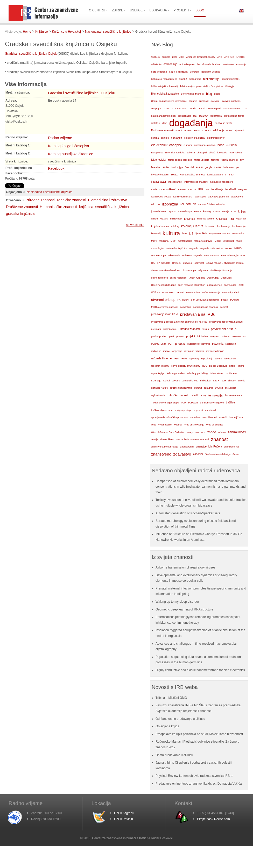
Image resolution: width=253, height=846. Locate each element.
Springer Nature (159, 388)
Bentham (194, 71)
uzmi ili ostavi (209, 417)
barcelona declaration (208, 64)
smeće (241, 380)
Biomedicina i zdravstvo (107, 200)
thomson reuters (233, 395)
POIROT (234, 299)
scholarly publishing (197, 373)
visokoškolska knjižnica (231, 417)
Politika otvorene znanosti (164, 307)
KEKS (216, 211)
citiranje (193, 101)
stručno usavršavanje (181, 388)
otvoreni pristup (163, 300)
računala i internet (161, 358)
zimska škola (166, 439)
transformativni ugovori (212, 402)
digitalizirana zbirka (234, 116)
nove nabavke (211, 255)
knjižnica (86, 207)
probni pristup (159, 336)
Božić (217, 94)
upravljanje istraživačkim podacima (169, 417)
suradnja (208, 388)
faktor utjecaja (201, 160)
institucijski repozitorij (221, 181)
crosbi (201, 108)
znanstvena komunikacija (164, 446)
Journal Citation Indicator (211, 204)
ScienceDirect (217, 373)
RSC (204, 366)
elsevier (188, 145)
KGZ (233, 211)
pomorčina (185, 307)
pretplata (156, 329)
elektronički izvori (216, 138)
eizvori (229, 130)
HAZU (217, 167)
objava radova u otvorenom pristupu (225, 263)
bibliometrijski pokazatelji (164, 86)
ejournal (239, 130)
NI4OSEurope (158, 255)
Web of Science (214, 424)
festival (215, 160)
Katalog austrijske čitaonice (70, 154)
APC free (229, 57)
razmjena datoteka (194, 351)
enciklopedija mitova (204, 145)
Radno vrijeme (60, 138)
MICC (218, 241)
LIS (191, 233)
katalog (207, 211)
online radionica (159, 277)
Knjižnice (41, 31)
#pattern (155, 57)
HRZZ (174, 174)
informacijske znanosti (196, 182)
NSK (243, 255)
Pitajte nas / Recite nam (213, 819)
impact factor (158, 181)
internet (182, 189)
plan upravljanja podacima (205, 299)
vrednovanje (165, 424)
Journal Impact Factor (189, 211)
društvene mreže (224, 123)
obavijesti (199, 263)
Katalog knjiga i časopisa (68, 146)
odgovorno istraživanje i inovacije (215, 270)
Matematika (238, 233)
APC (219, 57)
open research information (191, 285)
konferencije (238, 226)
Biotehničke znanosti (192, 93)
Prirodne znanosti (39, 200)
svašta (219, 387)
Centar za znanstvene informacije (169, 101)
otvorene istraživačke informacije (203, 292)
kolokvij (175, 226)
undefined (210, 410)
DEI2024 (203, 116)
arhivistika (156, 64)
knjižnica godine (205, 218)
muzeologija (157, 248)
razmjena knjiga (215, 351)
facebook (222, 152)
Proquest (215, 336)
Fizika (166, 167)
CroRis (192, 108)
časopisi (198, 454)
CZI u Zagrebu (124, 813)
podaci (224, 299)
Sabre (232, 366)
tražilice (230, 402)
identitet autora (215, 174)
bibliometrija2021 (231, 79)
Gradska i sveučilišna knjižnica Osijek (31, 53)
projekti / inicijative (197, 336)
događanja (191, 123)
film (242, 159)
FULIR (199, 167)
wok (197, 432)
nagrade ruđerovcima (211, 248)
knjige (154, 218)
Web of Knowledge (194, 424)
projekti (180, 336)
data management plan (163, 116)
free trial (189, 167)
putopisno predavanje (198, 344)
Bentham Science (210, 71)
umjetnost (198, 410)
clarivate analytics (231, 101)
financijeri (156, 167)
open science (214, 284)
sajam (240, 366)
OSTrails (155, 292)
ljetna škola (201, 233)
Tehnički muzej (198, 395)
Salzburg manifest (175, 373)
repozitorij (206, 358)
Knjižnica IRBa (225, 218)
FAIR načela (235, 152)
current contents (231, 108)
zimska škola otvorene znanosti (192, 439)
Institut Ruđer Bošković (163, 189)
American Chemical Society (200, 57)
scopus (176, 380)
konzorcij (155, 233)
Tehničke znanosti (71, 200)
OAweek (176, 263)
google (208, 167)
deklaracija (216, 116)
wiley (190, 432)
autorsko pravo (187, 64)
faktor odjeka (158, 159)
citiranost (203, 101)
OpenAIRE (213, 277)
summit (198, 388)
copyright (156, 108)
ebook (178, 130)
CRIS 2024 (180, 108)
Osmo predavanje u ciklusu (174, 755)
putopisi (180, 343)
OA (153, 263)
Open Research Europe (163, 285)
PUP (170, 344)
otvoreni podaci (230, 292)
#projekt (166, 57)
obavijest (188, 263)
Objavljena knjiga (167, 726)
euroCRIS (231, 145)
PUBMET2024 (158, 344)
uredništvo (195, 417)
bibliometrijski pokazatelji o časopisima (201, 86)
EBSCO (198, 130)
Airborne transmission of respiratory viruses (185, 567)
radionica (231, 343)
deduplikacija (184, 116)
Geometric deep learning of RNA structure (184, 609)
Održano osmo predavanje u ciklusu (180, 719)
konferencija (223, 226)
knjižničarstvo (160, 226)
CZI (245, 108)
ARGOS (240, 57)
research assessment (225, 358)
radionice (156, 351)
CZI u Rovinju (123, 819)
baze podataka (178, 71)
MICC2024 (228, 241)
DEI (195, 116)
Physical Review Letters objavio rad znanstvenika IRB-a (194, 776)
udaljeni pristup (183, 410)
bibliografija (195, 79)
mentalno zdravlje (203, 241)
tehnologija (215, 395)
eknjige (165, 137)
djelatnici (155, 123)
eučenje (191, 152)
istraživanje (217, 189)
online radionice (178, 277)
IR (195, 189)
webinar (178, 424)
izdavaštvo (237, 196)
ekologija (176, 137)
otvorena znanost (173, 292)
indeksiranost (175, 182)
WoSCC (211, 432)
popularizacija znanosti (205, 306)
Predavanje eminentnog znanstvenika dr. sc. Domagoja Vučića (199, 783)
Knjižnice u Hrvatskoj (66, 31)
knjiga (241, 211)
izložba (155, 204)
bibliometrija (211, 79)
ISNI (207, 189)
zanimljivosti (237, 432)
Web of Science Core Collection (168, 432)
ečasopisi (202, 152)
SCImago (156, 380)
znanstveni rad (231, 446)
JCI (182, 204)
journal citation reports (163, 211)
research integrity (160, 366)
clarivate (214, 101)
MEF (173, 241)
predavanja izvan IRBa (164, 314)
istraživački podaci (161, 196)
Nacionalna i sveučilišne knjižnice (108, 31)
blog (209, 94)
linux (184, 233)
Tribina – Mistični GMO (171, 698)
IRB (200, 189)
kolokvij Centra (192, 226)
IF (226, 174)
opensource (230, 285)
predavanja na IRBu (197, 314)
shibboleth (205, 380)
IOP (190, 189)
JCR (188, 204)
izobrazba (170, 204)
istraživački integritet (236, 189)
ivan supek (200, 196)
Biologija (230, 86)
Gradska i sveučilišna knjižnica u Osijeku (81, 93)
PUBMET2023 (239, 336)
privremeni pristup (223, 329)
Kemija (225, 211)
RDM (184, 358)
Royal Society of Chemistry (185, 366)
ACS (181, 57)
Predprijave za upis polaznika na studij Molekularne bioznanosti (199, 734)
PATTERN (182, 299)
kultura (171, 233)
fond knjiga (177, 167)
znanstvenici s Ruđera (209, 446)
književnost (176, 218)
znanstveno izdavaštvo (171, 454)
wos (203, 432)
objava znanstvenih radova (165, 270)
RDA (176, 358)
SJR (223, 380)
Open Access (197, 277)
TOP (183, 402)
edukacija (218, 130)
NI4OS (238, 248)
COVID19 (168, 108)
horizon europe (231, 167)
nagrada (193, 248)
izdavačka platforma (218, 196)
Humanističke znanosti (58, 207)
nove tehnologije (229, 255)
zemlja (154, 439)
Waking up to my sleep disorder (177, 601)
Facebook (56, 168)
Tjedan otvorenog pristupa (165, 402)
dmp (164, 123)
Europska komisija (175, 152)
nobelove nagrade (192, 255)
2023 (174, 57)
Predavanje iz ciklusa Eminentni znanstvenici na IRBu (179, 322)
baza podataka (159, 71)
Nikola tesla (174, 255)
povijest (224, 307)
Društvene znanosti (22, 207)
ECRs (208, 130)
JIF (194, 204)
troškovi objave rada (162, 410)
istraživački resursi (183, 196)
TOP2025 (193, 402)
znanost (219, 439)
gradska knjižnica (20, 213)
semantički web (190, 380)
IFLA (231, 174)
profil (171, 336)
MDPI (154, 241)
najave (228, 248)
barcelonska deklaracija (234, 64)
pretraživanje (170, 329)
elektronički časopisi (166, 145)
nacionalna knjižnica (176, 248)
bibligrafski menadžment (164, 79)
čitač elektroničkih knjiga (217, 454)
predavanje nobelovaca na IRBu (226, 322)
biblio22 (183, 79)
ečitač (212, 152)
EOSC (220, 145)
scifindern (231, 373)
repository (194, 358)
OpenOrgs (226, 277)
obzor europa (189, 270)
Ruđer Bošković (218, 365)
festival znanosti (229, 160)
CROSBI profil (214, 108)
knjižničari (241, 218)
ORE (241, 285)
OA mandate (163, 263)
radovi (166, 351)
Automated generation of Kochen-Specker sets (188, 513)
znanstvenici (187, 446)
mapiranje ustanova (219, 233)
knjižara (164, 218)
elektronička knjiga (194, 137)
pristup (205, 329)
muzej (239, 241)
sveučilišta (230, 388)
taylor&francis (158, 395)
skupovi (232, 380)
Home (27, 31)
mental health (185, 241)
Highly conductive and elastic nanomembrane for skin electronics (200, 670)
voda (153, 424)
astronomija (170, 64)
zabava (222, 432)
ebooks (188, 130)
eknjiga (155, 138)
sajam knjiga (157, 373)
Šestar (236, 454)
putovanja (217, 343)
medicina (163, 241)
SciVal (166, 380)
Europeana (157, 152)
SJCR (216, 380)
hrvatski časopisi (160, 174)
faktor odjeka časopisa (180, 160)
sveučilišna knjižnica (112, 207)
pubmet (225, 336)
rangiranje (177, 351)
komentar (210, 226)
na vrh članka (135, 225)
